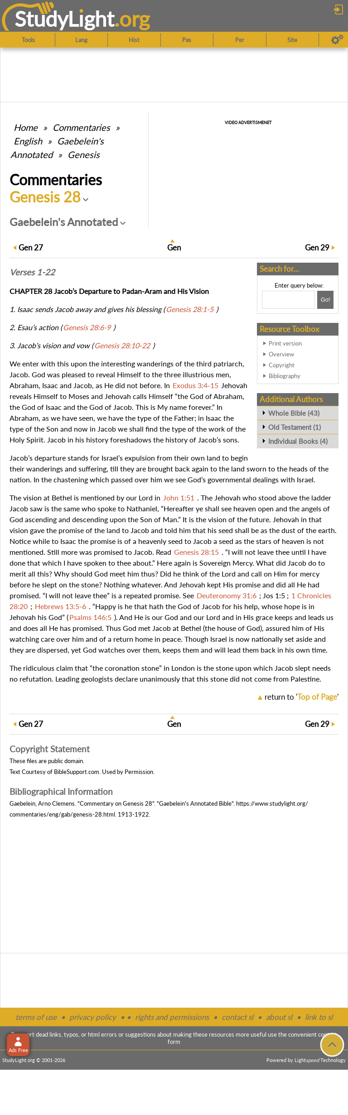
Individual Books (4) (298, 441)
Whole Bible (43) (293, 413)
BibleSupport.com (76, 771)
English (28, 140)
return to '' (301, 697)
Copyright (282, 365)
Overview (281, 354)
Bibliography (284, 376)
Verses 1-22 (32, 272)
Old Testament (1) (294, 427)
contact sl (237, 1017)
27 (31, 247)
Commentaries (81, 127)
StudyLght (64, 18)
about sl (279, 1017)
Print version (285, 343)
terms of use (36, 1017)
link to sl (319, 1017)
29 (317, 247)
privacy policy (92, 1017)
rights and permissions (172, 1017)
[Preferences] (337, 40)
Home (26, 127)
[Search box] (288, 300)
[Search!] (325, 300)
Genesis (84, 154)
